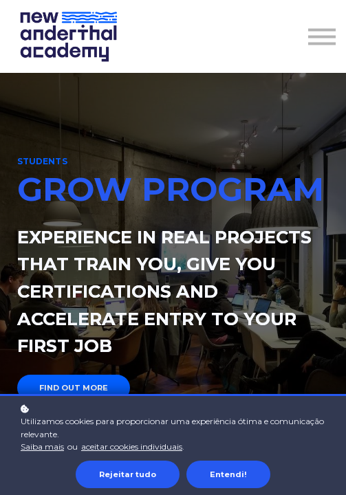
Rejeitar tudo (127, 474)
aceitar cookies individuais (131, 446)
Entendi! (228, 474)
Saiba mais (42, 446)
